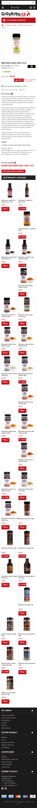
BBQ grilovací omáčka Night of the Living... (26, 577)
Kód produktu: (6, 66)
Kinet (18, 803)
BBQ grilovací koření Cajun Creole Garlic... (25, 315)
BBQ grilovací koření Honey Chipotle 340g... (25, 402)
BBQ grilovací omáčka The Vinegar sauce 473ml (8, 201)
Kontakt (17, 8)
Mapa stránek (5, 728)
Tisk (23, 90)
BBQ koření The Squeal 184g (25, 548)
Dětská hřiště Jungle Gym (9, 759)
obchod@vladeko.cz (10, 785)
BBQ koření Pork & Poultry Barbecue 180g (8, 693)
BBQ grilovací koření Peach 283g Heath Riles (25, 460)
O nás (3, 740)
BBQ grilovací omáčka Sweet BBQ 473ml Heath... (9, 258)
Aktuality (4, 737)
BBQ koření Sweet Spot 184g (26, 519)
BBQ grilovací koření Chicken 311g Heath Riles (26, 345)
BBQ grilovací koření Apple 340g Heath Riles (25, 286)
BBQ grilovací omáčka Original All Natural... (9, 577)
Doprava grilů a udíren (8, 718)
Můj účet (4, 725)
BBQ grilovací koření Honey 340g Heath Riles (8, 432)
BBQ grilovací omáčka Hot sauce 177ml (25, 201)
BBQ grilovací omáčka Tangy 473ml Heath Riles (26, 258)
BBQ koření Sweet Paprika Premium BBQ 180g (8, 664)
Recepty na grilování (7, 742)
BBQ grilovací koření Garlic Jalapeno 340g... (25, 374)
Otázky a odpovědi (7, 745)
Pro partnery (5, 747)
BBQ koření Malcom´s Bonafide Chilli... (26, 229)
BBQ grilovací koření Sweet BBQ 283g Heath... (9, 519)
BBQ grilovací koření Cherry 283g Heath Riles (8, 345)
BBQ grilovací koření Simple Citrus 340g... (25, 490)
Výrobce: (4, 68)
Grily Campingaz (6, 764)
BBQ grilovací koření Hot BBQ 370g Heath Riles (26, 432)
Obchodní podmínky (7, 715)
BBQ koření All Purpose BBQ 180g (8, 634)
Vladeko (4, 757)
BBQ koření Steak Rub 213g (25, 605)
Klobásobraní (5, 720)
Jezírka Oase (5, 767)
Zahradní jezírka (6, 762)
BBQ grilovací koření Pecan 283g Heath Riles (8, 490)
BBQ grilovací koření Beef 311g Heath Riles (8, 315)
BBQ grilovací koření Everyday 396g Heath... (9, 374)
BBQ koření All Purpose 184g (8, 548)
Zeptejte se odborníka (11, 90)
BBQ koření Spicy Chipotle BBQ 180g (26, 634)
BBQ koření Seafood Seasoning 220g (26, 664)
